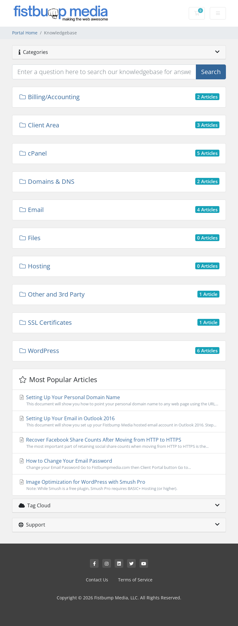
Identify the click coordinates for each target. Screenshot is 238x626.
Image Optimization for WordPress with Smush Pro (119, 485)
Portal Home (24, 33)
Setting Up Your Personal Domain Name (119, 400)
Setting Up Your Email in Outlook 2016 (119, 421)
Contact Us (97, 580)
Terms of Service (135, 580)
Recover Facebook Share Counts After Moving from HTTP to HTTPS (119, 442)
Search (211, 72)
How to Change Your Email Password (119, 463)
